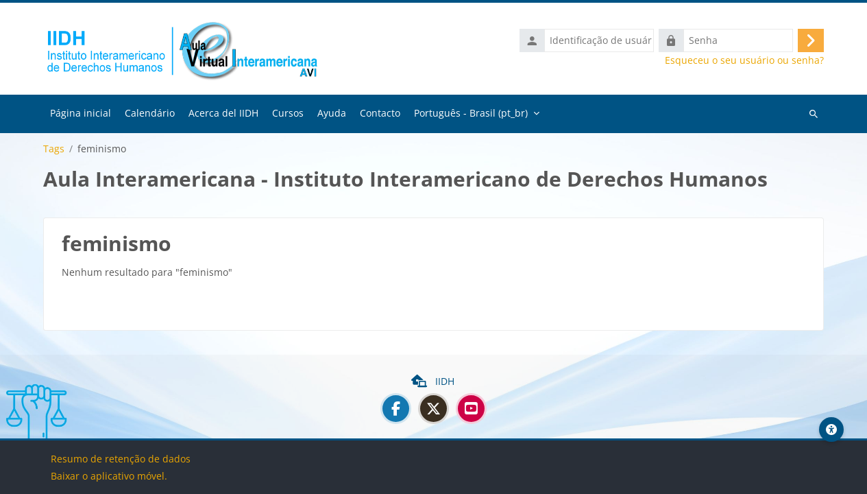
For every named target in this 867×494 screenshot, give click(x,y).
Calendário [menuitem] (150, 112)
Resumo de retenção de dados (121, 458)
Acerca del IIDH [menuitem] (223, 112)
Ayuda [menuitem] (331, 112)
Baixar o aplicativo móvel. (109, 475)
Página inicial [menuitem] (80, 112)
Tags (53, 149)
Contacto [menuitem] (380, 112)
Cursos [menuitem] (288, 112)
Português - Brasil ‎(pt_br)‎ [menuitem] (471, 112)
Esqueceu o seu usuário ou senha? (744, 60)
